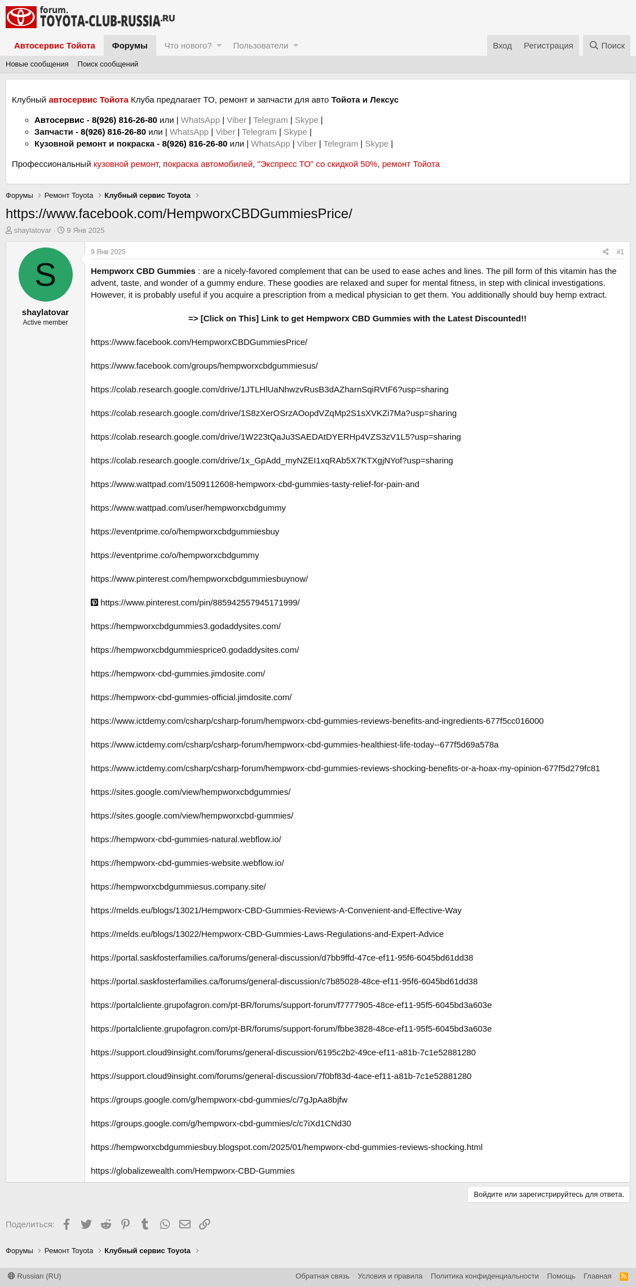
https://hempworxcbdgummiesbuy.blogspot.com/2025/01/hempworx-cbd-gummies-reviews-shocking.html (287, 1147)
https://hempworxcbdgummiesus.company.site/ (178, 886)
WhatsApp (201, 120)
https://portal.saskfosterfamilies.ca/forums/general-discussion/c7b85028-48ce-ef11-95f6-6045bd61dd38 (284, 981)
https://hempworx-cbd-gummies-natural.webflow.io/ (186, 839)
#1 (620, 252)
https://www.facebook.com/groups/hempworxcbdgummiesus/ (204, 365)
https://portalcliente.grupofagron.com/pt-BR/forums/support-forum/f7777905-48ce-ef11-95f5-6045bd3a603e (291, 1005)
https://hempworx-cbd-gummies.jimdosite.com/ (178, 673)
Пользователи (260, 45)
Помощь (561, 1276)
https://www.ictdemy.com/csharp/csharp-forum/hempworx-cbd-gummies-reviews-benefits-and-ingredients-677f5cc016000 (317, 721)
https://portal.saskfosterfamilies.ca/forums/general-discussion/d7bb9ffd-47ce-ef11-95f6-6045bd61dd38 (282, 957)
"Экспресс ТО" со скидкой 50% (317, 164)
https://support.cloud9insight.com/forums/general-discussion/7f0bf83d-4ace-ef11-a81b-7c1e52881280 (281, 1076)
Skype (308, 120)
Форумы (130, 45)
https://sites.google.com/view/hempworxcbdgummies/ (190, 792)
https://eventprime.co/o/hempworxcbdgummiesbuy (185, 531)
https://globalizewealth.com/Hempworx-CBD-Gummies (193, 1170)
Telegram (271, 120)
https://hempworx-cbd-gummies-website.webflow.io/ (187, 863)
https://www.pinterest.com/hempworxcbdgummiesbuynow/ (199, 578)
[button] (219, 45)
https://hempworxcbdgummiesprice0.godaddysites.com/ (195, 649)
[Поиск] (606, 45)
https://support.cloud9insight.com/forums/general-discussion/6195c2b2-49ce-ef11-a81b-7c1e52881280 (283, 1052)
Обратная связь (322, 1276)
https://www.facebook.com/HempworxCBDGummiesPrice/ (199, 342)
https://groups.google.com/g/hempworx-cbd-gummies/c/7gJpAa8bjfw (219, 1099)
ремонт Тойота (411, 164)
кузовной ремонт (126, 164)
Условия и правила (390, 1276)
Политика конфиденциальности (485, 1276)
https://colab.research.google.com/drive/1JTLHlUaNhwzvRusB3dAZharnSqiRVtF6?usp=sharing (270, 389)
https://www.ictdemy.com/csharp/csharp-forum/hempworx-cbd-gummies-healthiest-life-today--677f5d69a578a (294, 744)
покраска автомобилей (208, 164)
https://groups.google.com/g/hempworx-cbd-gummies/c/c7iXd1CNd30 (221, 1123)
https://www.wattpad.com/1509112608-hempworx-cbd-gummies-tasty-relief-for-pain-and (255, 484)
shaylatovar (32, 230)
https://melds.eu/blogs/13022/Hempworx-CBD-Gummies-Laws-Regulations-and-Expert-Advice (267, 934)
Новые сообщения (37, 64)
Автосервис (59, 120)
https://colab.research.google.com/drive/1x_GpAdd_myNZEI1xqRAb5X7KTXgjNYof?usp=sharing (272, 460)
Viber (236, 120)
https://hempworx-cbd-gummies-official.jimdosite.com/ (191, 697)
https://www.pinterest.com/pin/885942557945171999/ (195, 602)
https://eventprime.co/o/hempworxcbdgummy (175, 555)
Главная (597, 1276)
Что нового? (188, 45)
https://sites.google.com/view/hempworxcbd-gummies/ (192, 815)
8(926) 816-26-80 (124, 120)
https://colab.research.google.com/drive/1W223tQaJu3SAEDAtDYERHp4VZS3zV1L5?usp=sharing (276, 436)
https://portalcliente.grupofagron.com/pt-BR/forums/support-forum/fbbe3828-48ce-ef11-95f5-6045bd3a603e (291, 1028)
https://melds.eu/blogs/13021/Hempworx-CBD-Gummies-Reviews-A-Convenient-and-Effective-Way (276, 910)
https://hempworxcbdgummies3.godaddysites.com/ (186, 626)
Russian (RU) (34, 1276)
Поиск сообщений (108, 64)
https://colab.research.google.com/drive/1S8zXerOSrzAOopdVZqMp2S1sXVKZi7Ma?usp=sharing (274, 413)
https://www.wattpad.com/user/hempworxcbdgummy (188, 507)
